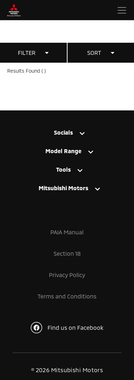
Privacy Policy (67, 274)
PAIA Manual (67, 232)
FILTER (33, 52)
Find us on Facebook (67, 327)
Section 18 (67, 253)
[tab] (67, 132)
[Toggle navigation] (122, 10)
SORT (100, 52)
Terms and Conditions (67, 296)
